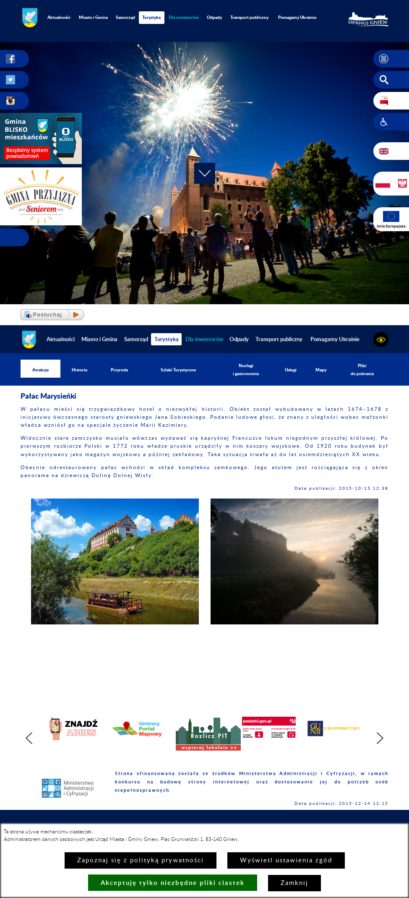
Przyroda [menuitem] (119, 370)
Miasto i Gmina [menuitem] (93, 17)
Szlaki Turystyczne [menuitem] (178, 370)
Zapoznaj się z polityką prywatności (140, 860)
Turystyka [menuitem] (151, 17)
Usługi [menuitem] (291, 370)
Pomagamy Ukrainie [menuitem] (297, 17)
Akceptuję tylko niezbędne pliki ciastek (173, 882)
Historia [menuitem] (79, 370)
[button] (391, 59)
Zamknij (294, 883)
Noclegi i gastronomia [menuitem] (246, 369)
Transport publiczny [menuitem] (249, 17)
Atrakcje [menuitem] (40, 370)
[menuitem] (183, 17)
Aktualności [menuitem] (58, 17)
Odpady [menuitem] (214, 17)
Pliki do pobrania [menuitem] (362, 369)
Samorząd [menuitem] (125, 17)
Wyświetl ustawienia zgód (286, 860)
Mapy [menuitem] (320, 370)
